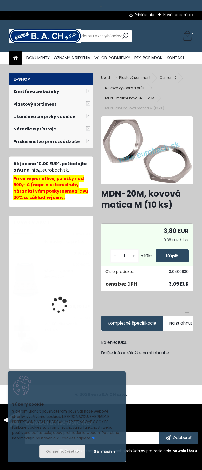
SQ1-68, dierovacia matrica (60, 327)
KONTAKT (176, 58)
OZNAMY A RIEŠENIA (72, 58)
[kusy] (124, 256)
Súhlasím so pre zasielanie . (131, 450)
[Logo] (45, 36)
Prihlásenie (144, 14)
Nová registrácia (178, 14)
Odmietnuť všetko (62, 451)
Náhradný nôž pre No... (64, 241)
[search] (125, 36)
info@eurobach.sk (49, 170)
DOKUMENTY (38, 58)
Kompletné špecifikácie (132, 323)
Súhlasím (104, 451)
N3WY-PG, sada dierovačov (58, 273)
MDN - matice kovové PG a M (129, 98)
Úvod (105, 77)
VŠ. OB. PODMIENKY (112, 58)
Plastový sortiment (134, 77)
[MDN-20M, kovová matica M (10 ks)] (147, 150)
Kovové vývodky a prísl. (125, 87)
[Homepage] (15, 58)
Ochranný (168, 77)
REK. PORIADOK (148, 58)
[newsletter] (178, 438)
